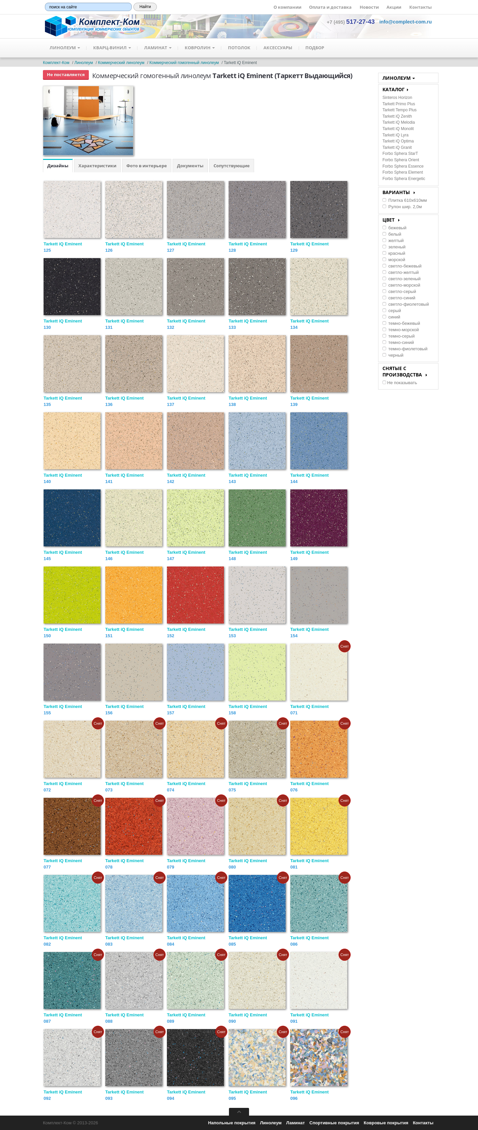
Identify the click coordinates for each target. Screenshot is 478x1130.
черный (393, 355)
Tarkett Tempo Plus (399, 110)
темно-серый (398, 336)
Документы (190, 166)
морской (393, 259)
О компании (287, 7)
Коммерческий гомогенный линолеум (184, 62)
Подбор (316, 48)
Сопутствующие (232, 166)
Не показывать (399, 382)
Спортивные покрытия (334, 1122)
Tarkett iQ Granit (397, 147)
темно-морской (400, 329)
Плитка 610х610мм (404, 200)
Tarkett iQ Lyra (395, 135)
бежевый (394, 227)
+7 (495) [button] (351, 22)
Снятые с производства (404, 371)
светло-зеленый (401, 278)
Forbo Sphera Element (402, 172)
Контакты (420, 7)
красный (393, 253)
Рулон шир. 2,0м (402, 206)
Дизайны (57, 166)
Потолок (240, 48)
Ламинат (158, 48)
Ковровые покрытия (386, 1122)
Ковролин (201, 48)
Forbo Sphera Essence (403, 166)
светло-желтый (400, 272)
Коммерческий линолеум (121, 62)
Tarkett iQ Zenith (397, 116)
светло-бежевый (401, 266)
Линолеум (65, 48)
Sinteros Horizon (397, 97)
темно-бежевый (401, 323)
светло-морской (401, 285)
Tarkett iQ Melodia (398, 122)
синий (391, 316)
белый (391, 234)
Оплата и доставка (330, 7)
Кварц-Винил (112, 48)
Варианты (398, 192)
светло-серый (399, 291)
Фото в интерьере (146, 166)
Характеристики (97, 166)
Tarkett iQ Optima (398, 141)
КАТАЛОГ (395, 89)
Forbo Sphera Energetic (403, 178)
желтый (393, 240)
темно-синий (398, 342)
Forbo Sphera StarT (400, 153)
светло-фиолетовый (405, 304)
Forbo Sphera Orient (400, 160)
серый (391, 310)
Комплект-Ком (56, 62)
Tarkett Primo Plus (398, 104)
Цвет (391, 220)
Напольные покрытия (231, 1122)
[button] (405, 21)
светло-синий (398, 297)
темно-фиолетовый (404, 348)
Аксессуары (279, 48)
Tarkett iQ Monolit (398, 128)
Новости (369, 7)
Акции (393, 7)
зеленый (394, 246)
